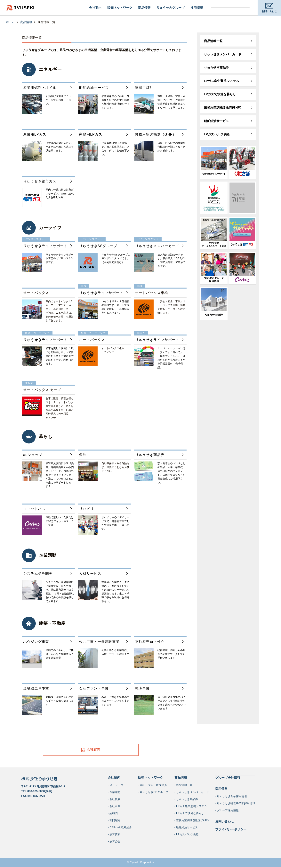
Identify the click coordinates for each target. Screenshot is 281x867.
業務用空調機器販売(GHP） (223, 107)
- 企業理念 (114, 792)
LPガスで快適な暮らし (220, 94)
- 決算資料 (114, 834)
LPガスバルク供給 (217, 134)
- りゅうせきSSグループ (153, 792)
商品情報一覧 (213, 41)
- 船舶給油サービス (186, 827)
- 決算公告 (114, 841)
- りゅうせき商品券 (186, 799)
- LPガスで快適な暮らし (189, 813)
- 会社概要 (114, 799)
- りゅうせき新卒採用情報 (231, 796)
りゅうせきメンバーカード (222, 54)
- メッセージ (115, 785)
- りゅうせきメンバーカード (191, 792)
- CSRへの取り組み (120, 827)
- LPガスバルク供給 (186, 834)
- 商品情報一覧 (183, 785)
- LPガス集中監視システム (190, 806)
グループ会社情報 (227, 777)
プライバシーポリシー (230, 828)
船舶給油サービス (216, 121)
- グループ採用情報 (227, 810)
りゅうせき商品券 (216, 67)
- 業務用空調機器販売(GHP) (191, 820)
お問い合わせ (224, 820)
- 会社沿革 (114, 806)
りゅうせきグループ (171, 7)
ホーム (10, 22)
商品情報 (144, 7)
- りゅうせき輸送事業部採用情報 (235, 803)
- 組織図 (113, 813)
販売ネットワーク (119, 7)
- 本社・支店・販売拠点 (152, 785)
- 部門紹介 (114, 820)
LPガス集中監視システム (221, 81)
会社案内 (95, 7)
